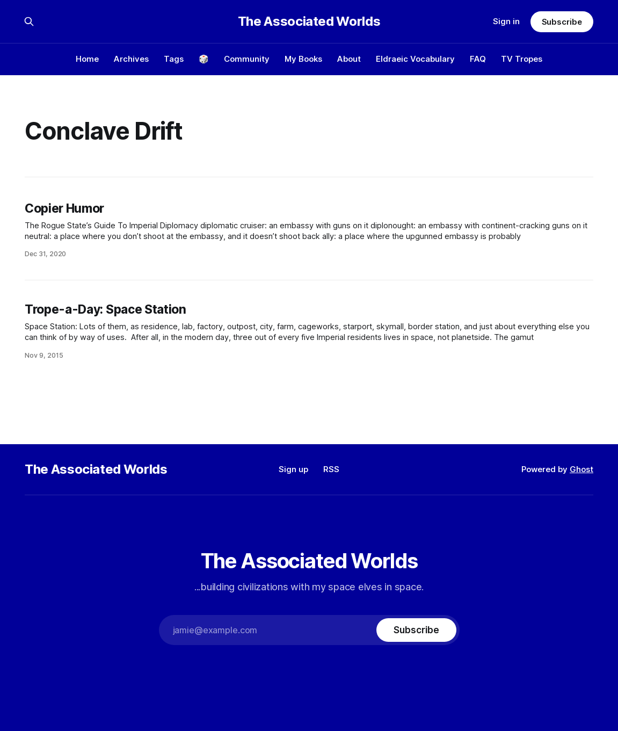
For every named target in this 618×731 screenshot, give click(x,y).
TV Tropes (521, 59)
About (349, 59)
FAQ (478, 59)
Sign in (506, 21)
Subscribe (562, 22)
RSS (331, 469)
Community (247, 59)
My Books (303, 59)
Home (87, 59)
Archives (131, 59)
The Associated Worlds (309, 21)
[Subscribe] (416, 630)
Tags (174, 59)
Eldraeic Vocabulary (415, 59)
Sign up (293, 469)
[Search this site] (29, 21)
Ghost (581, 469)
